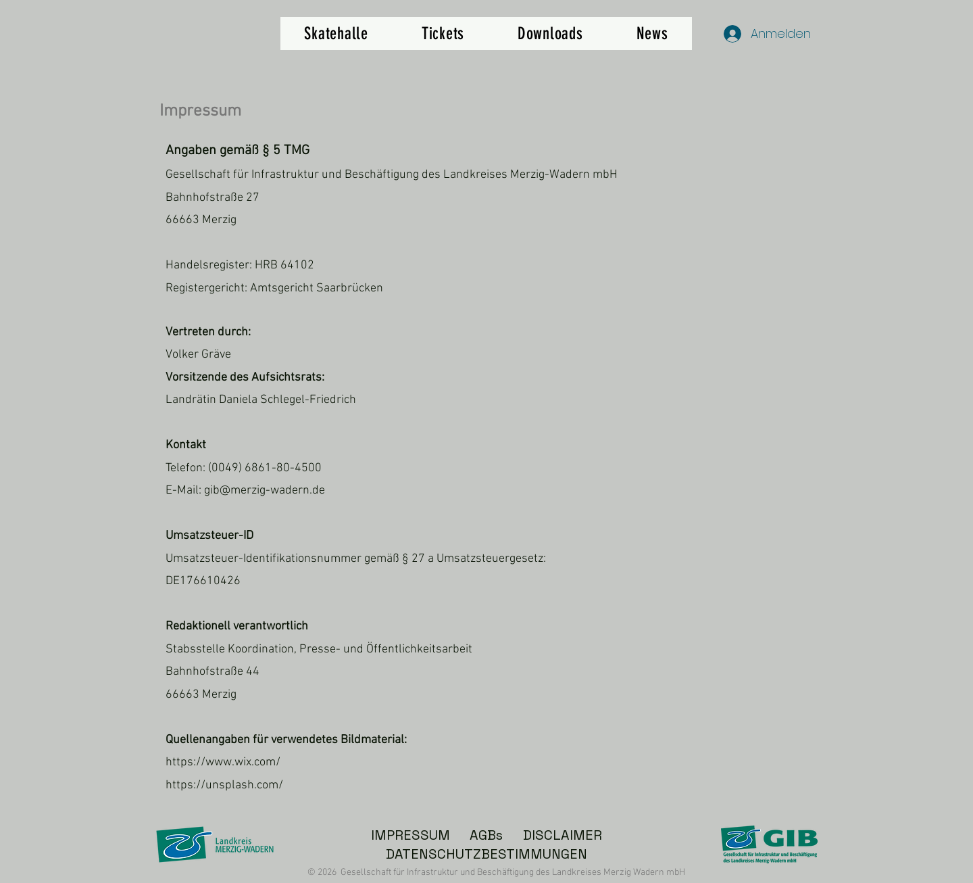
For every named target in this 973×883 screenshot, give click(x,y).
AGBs (486, 835)
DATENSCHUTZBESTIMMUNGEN (486, 854)
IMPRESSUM (410, 835)
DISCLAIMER (562, 835)
